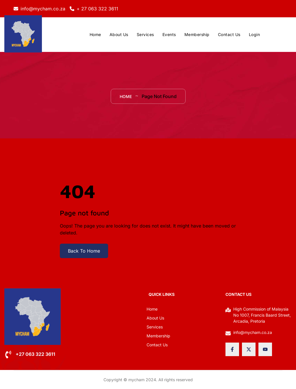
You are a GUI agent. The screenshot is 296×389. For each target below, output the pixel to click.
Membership (197, 34)
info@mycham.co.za (43, 9)
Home (95, 34)
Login (254, 34)
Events (169, 34)
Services (145, 34)
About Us (119, 34)
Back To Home (84, 251)
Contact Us (229, 34)
